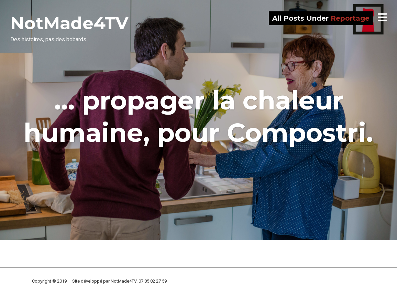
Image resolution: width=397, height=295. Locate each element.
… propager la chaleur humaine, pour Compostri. (198, 116)
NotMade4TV (69, 23)
